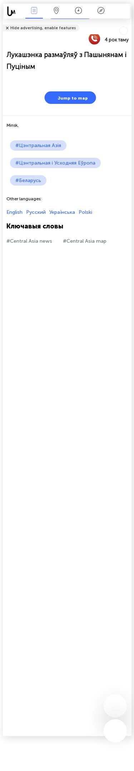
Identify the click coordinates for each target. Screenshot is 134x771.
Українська (62, 212)
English (14, 212)
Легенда (100, 11)
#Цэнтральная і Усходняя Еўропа (55, 163)
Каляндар (78, 11)
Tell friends (128, 23)
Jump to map (68, 97)
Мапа (56, 11)
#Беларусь (28, 180)
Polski (85, 212)
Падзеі (34, 11)
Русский (36, 212)
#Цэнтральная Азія (38, 145)
